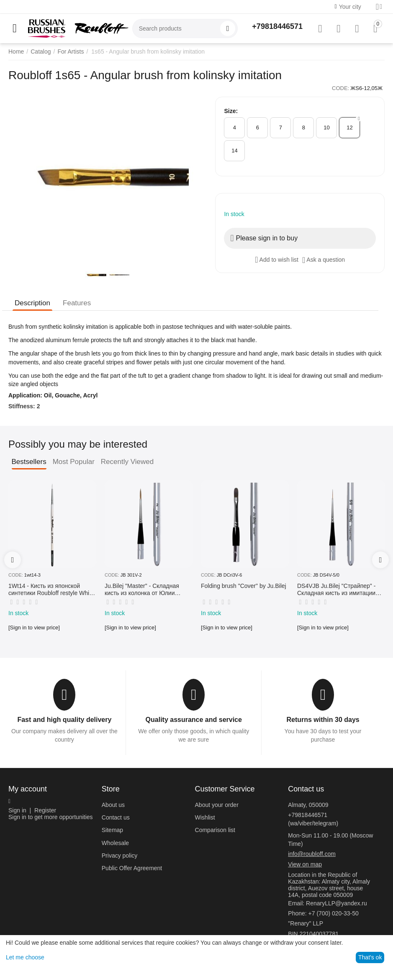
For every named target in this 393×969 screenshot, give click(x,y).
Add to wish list (276, 259)
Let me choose (25, 957)
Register (45, 810)
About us (113, 804)
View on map (305, 864)
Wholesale (115, 843)
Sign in (17, 810)
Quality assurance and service (194, 719)
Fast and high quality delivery (64, 719)
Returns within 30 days (322, 719)
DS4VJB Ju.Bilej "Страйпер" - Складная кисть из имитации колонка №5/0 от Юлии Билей (337, 589)
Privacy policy (120, 855)
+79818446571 (277, 26)
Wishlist (205, 817)
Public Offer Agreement (132, 868)
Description (32, 303)
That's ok (370, 957)
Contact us (116, 817)
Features (77, 303)
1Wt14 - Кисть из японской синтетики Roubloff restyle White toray (51, 589)
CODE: (340, 88)
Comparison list (215, 830)
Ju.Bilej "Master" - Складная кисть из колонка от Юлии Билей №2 (142, 589)
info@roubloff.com (312, 853)
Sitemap (112, 830)
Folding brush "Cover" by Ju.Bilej (243, 585)
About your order (217, 804)
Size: (231, 111)
